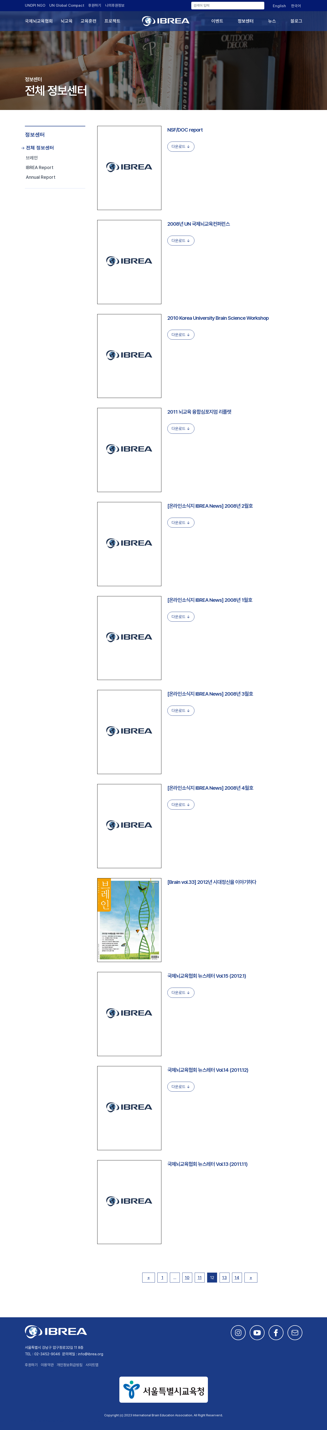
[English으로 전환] (279, 6)
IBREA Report (39, 167)
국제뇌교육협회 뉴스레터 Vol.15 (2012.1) (206, 976)
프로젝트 (112, 21)
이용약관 (47, 1365)
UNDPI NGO (35, 5)
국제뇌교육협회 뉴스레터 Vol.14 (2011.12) (207, 1070)
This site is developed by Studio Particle (62, 1421)
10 (187, 1277)
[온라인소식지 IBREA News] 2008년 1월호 (209, 600)
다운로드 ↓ (181, 146)
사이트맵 (92, 1365)
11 (200, 1277)
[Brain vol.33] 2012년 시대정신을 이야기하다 (211, 882)
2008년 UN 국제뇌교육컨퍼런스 (198, 224)
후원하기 (94, 5)
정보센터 (246, 21)
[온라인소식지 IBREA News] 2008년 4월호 (210, 788)
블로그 (296, 21)
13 (224, 1277)
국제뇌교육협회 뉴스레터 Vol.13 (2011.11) (207, 1164)
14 (236, 1277)
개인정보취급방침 (70, 1365)
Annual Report (40, 177)
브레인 (32, 157)
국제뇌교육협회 (39, 21)
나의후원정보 (115, 5)
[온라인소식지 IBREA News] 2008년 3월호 (210, 694)
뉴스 (272, 21)
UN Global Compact (66, 5)
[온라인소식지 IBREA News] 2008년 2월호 (210, 506)
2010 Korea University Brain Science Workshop (218, 318)
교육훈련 (88, 21)
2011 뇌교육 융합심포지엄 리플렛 (199, 412)
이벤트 (217, 21)
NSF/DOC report (185, 130)
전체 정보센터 (40, 147)
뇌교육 (67, 21)
